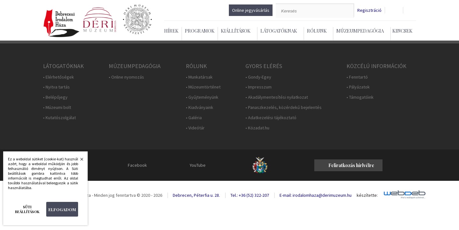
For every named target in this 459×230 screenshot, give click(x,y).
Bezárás (78, 161)
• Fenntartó (357, 77)
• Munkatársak (199, 77)
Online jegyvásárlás (250, 10)
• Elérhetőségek (58, 77)
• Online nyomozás (126, 77)
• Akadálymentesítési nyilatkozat (276, 97)
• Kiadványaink (199, 107)
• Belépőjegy (55, 97)
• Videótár (195, 128)
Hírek (171, 30)
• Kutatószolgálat (59, 117)
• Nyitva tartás (56, 87)
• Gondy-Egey (258, 77)
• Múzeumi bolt (57, 107)
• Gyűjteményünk (202, 97)
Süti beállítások (27, 209)
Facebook (137, 165)
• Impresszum (258, 87)
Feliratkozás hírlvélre (351, 165)
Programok (200, 30)
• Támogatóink (360, 97)
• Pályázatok (358, 87)
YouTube (198, 165)
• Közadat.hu (257, 128)
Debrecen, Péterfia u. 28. (196, 195)
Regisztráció (369, 10)
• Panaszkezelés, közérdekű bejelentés (283, 107)
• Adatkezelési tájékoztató (270, 117)
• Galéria (194, 117)
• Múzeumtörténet (203, 87)
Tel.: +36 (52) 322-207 (249, 195)
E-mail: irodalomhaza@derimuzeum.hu (316, 195)
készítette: (367, 195)
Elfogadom (62, 209)
